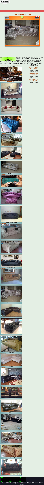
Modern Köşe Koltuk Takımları (33, 68)
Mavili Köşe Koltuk (34, 78)
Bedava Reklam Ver (3, 477)
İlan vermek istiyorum (20, 477)
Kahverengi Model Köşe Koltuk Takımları (34, 72)
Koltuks (5, 1)
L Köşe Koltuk (10, 481)
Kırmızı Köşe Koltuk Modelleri (33, 80)
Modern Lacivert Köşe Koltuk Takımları (33, 67)
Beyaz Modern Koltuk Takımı (33, 74)
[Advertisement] (26, 5)
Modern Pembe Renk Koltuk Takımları (33, 79)
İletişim (1, 481)
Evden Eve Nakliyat (20, 481)
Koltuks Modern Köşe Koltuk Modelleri (33, 73)
